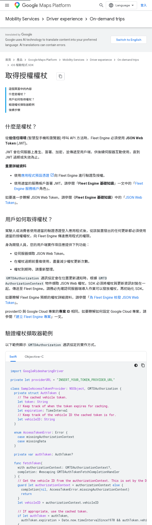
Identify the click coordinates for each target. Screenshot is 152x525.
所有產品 (11, 494)
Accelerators (14, 410)
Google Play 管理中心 (93, 410)
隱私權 (20, 512)
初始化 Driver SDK (19, 345)
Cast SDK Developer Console (98, 431)
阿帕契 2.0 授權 (125, 362)
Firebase (11, 480)
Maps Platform (46, 5)
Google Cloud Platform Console (100, 403)
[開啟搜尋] (142, 5)
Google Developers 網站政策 (32, 366)
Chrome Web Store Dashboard (100, 438)
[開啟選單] (7, 5)
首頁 (8, 59)
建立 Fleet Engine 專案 (33, 285)
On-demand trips (107, 19)
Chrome (10, 473)
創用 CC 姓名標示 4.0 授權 (76, 362)
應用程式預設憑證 (35, 144)
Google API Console (92, 396)
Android (10, 466)
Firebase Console (91, 417)
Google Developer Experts (23, 403)
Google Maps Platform (42, 59)
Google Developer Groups (22, 396)
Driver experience (64, 19)
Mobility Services (22, 19)
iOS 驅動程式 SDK (22, 65)
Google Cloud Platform (21, 487)
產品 (19, 59)
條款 (8, 512)
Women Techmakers (19, 417)
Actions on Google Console (97, 424)
